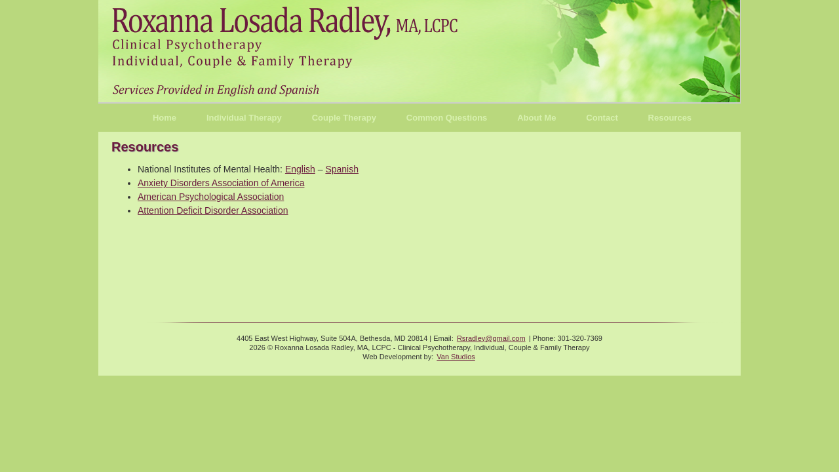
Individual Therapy (244, 118)
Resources (670, 118)
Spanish (342, 169)
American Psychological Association (211, 196)
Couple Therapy (344, 118)
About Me (536, 118)
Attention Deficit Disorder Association (213, 210)
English (300, 169)
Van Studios (456, 357)
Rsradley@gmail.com (491, 338)
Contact (601, 118)
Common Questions (447, 118)
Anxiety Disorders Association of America (221, 183)
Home (164, 118)
